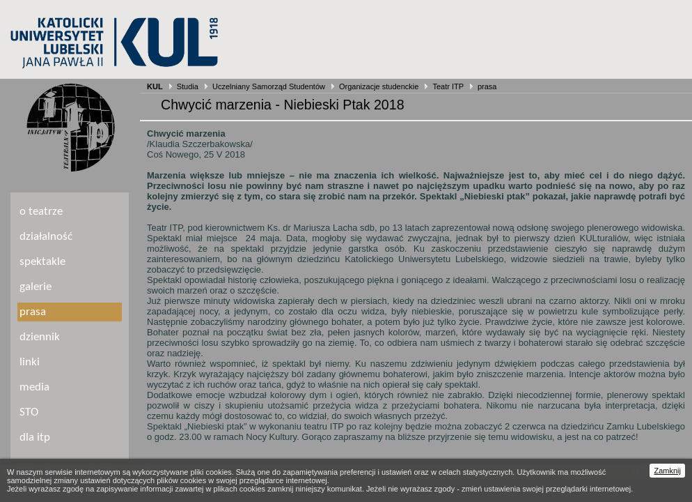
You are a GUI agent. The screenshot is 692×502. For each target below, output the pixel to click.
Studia (187, 86)
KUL (155, 86)
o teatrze (41, 212)
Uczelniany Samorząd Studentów (268, 86)
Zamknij (667, 470)
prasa (487, 86)
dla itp (34, 437)
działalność (45, 237)
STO (28, 412)
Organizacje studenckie (378, 86)
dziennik (39, 337)
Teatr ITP (447, 86)
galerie (35, 287)
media (34, 387)
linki (29, 362)
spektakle (42, 262)
